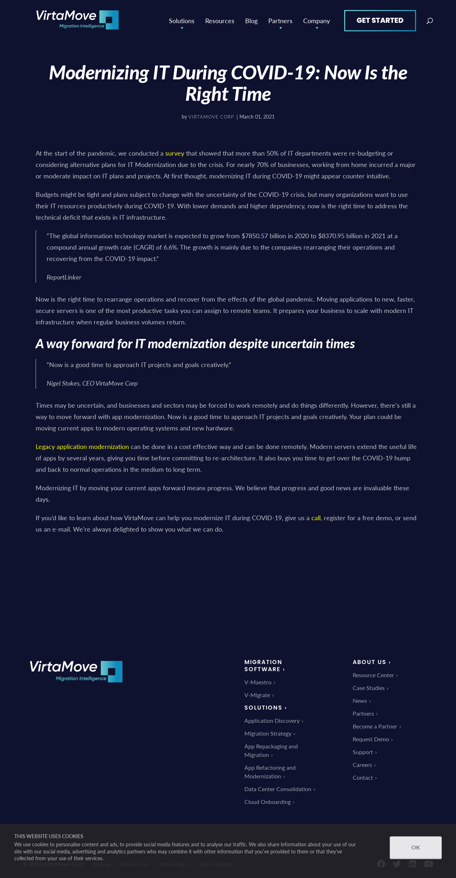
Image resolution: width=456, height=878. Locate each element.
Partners (280, 19)
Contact (363, 777)
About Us (370, 661)
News (360, 700)
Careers (362, 764)
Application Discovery (272, 720)
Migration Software (263, 665)
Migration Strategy (267, 732)
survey (174, 151)
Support (363, 751)
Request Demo (371, 738)
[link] (76, 687)
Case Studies (369, 687)
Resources (219, 19)
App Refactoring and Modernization (270, 771)
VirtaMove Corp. (211, 115)
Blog (251, 19)
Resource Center (373, 674)
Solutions (182, 19)
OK (415, 847)
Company (316, 19)
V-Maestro (257, 681)
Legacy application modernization (82, 445)
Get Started (380, 19)
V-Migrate (257, 694)
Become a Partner (375, 725)
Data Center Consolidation (277, 788)
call (316, 516)
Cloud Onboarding (267, 801)
